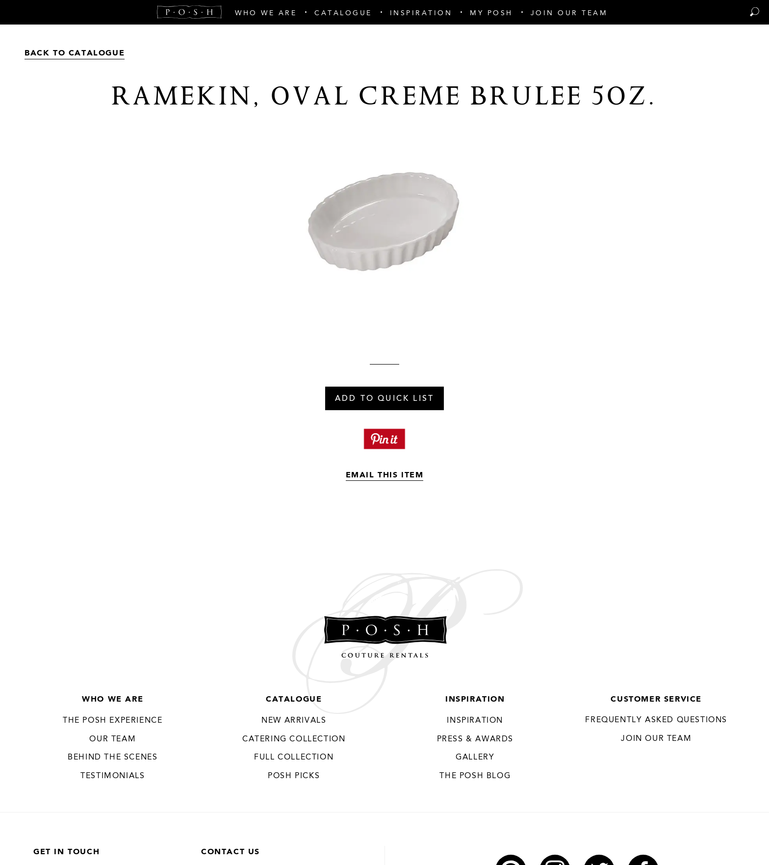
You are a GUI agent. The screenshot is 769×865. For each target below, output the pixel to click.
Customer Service (656, 700)
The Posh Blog (475, 776)
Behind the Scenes (112, 757)
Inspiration (475, 700)
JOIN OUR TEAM (656, 739)
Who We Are (112, 700)
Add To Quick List (384, 399)
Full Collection (293, 757)
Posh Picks (294, 776)
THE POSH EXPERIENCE (112, 721)
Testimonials (112, 776)
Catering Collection (293, 739)
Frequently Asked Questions (656, 720)
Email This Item (385, 475)
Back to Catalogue (75, 53)
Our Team (112, 739)
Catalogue (294, 700)
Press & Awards (475, 739)
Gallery (475, 757)
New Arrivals (293, 721)
